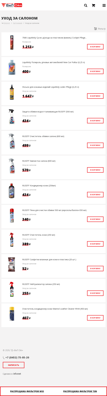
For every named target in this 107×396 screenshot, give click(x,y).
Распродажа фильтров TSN (80, 391)
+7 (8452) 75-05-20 (17, 357)
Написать (13, 365)
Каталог (7, 23)
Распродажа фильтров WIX (27, 391)
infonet (17, 373)
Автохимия (17, 23)
